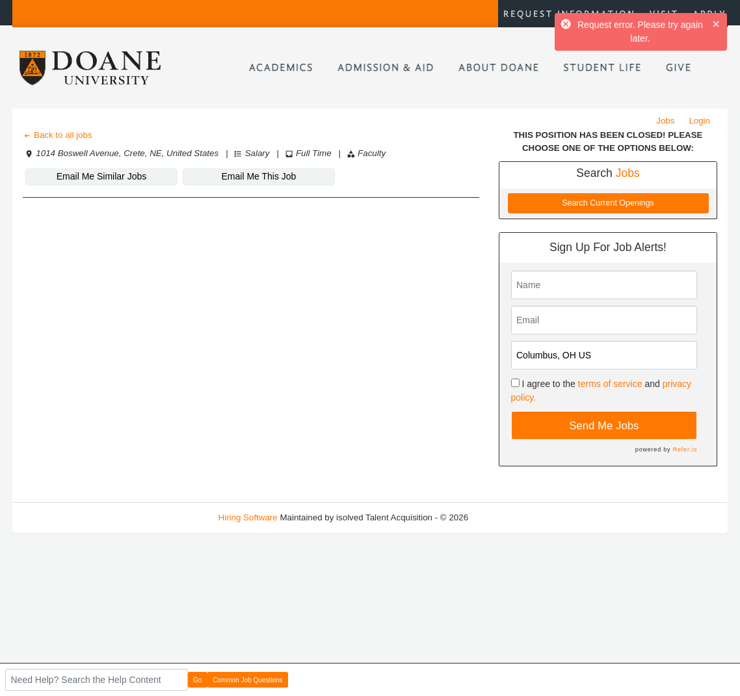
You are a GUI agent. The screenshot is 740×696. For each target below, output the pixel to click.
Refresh (507, 517)
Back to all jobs (57, 135)
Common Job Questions (247, 680)
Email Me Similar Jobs (101, 176)
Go (197, 680)
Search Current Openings (608, 202)
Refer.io (685, 449)
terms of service (610, 384)
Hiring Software (248, 517)
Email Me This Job (259, 176)
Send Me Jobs (604, 426)
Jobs (665, 121)
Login (699, 121)
